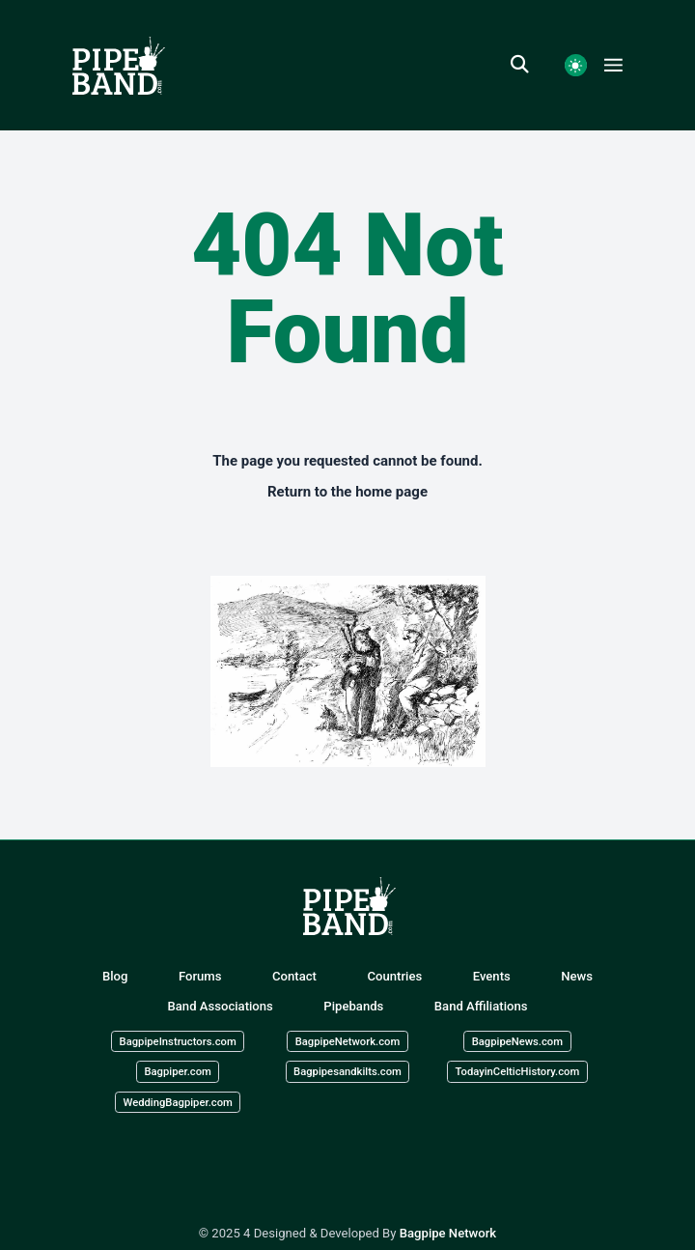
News (577, 976)
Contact (294, 976)
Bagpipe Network (448, 1233)
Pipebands (353, 1006)
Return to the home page (347, 491)
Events (492, 976)
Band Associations (220, 1006)
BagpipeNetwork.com (348, 1041)
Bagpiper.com (177, 1071)
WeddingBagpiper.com (177, 1101)
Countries (394, 976)
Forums (200, 976)
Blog (115, 976)
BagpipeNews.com (517, 1041)
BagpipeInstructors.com (178, 1041)
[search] (529, 64)
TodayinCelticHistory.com (517, 1071)
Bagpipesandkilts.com (347, 1071)
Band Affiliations (481, 1006)
